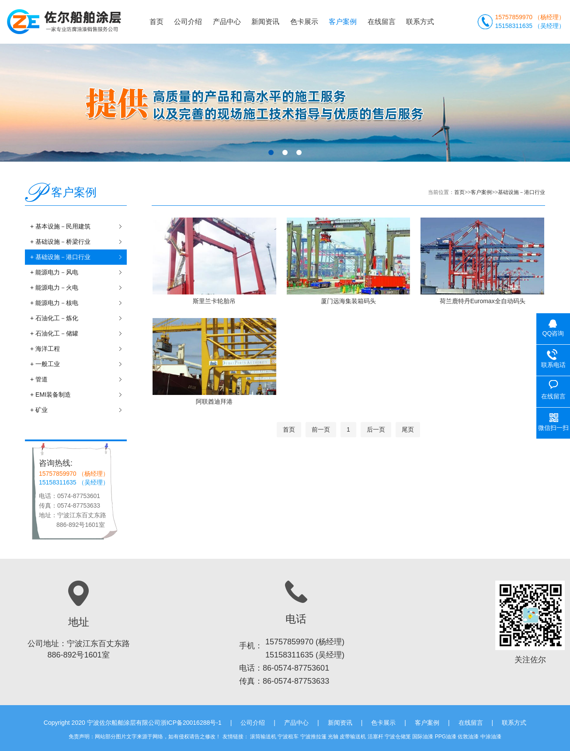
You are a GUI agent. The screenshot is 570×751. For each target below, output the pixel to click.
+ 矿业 (78, 410)
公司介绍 (188, 21)
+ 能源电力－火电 (78, 287)
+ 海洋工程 (78, 348)
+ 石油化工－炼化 (78, 318)
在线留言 (382, 21)
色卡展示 (304, 21)
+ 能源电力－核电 (78, 303)
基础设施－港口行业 (521, 192)
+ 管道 (78, 379)
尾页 (408, 429)
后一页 (376, 429)
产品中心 (227, 21)
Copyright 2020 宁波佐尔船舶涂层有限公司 (102, 722)
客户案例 (343, 21)
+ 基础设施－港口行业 (78, 257)
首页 (156, 21)
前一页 (321, 429)
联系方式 (420, 21)
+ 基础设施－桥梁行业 (78, 241)
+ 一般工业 (78, 364)
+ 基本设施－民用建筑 (78, 226)
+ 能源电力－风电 (78, 272)
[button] (271, 152)
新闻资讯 (265, 21)
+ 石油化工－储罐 (78, 333)
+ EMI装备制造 (78, 394)
